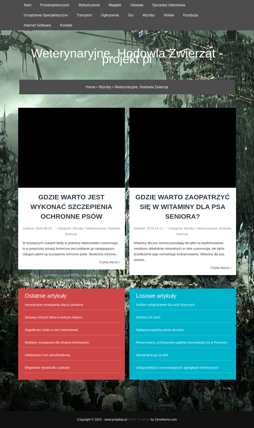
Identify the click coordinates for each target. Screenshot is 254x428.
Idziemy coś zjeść (148, 317)
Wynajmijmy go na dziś (152, 355)
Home (90, 87)
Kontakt (66, 25)
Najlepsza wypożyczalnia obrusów (160, 330)
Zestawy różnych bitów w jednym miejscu (53, 317)
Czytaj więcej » (109, 262)
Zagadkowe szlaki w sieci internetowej (51, 330)
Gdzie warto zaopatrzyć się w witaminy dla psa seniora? (182, 206)
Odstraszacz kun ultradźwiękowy (48, 355)
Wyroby (105, 87)
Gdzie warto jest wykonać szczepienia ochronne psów (71, 206)
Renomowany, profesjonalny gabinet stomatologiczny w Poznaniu (181, 342)
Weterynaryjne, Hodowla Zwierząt (141, 87)
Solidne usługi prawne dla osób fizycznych (165, 305)
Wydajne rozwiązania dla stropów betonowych (57, 342)
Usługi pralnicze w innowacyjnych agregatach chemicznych (177, 367)
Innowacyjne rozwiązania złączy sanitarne (54, 305)
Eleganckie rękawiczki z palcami (47, 367)
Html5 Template (139, 419)
